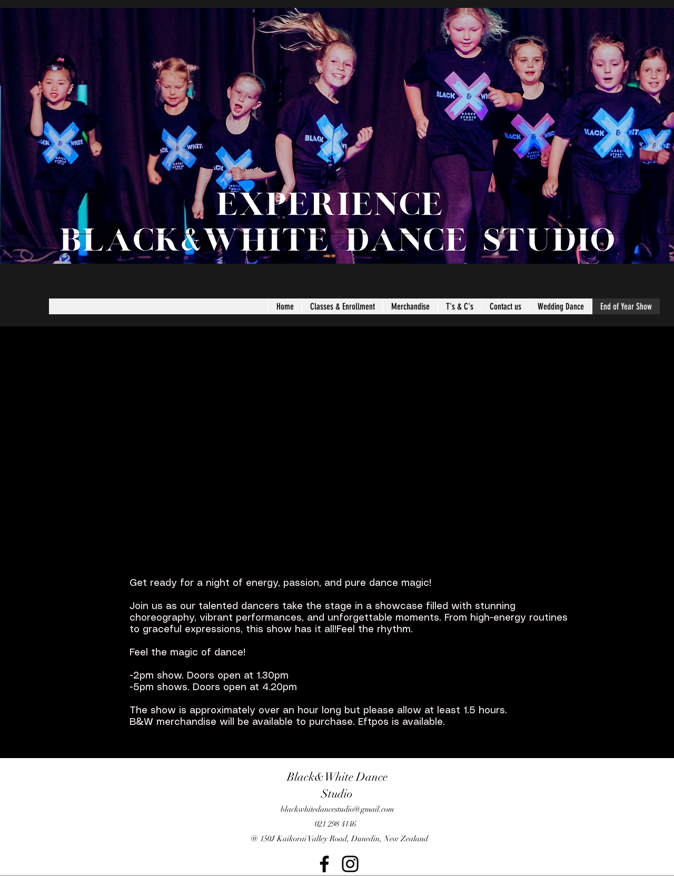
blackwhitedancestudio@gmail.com (337, 809)
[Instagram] (350, 864)
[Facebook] (324, 864)
